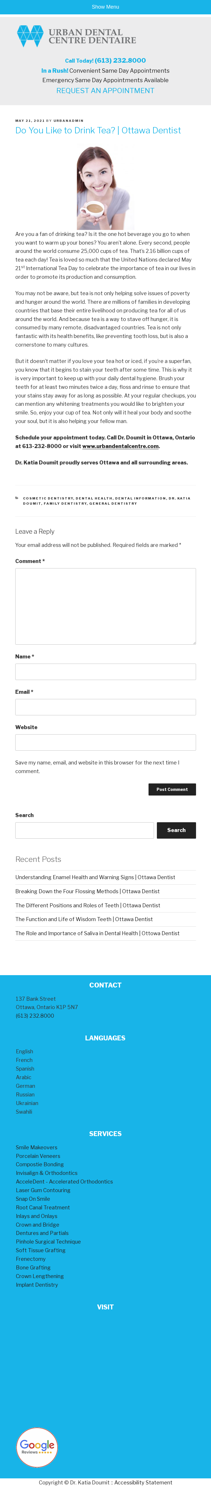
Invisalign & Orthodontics (46, 1173)
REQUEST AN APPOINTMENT (105, 90)
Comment (30, 561)
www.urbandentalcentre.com (120, 446)
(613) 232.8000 (120, 60)
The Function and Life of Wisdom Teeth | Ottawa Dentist (84, 919)
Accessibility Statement (143, 1483)
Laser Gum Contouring (43, 1190)
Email (24, 692)
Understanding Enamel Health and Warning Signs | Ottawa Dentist (95, 877)
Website (26, 727)
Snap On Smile (33, 1199)
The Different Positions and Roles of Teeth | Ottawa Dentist (87, 905)
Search (24, 815)
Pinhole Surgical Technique (48, 1242)
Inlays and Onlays (36, 1216)
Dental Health (94, 498)
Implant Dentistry (37, 1285)
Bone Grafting (33, 1268)
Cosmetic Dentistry (48, 498)
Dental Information (140, 498)
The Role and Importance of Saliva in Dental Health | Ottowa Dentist (97, 933)
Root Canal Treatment (43, 1207)
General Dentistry (113, 504)
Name (24, 657)
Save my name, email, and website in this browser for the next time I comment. (97, 767)
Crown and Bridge (37, 1225)
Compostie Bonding (40, 1164)
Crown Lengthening (40, 1276)
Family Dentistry (65, 504)
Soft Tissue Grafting (41, 1250)
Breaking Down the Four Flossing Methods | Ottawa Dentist (87, 891)
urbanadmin (69, 121)
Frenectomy (31, 1259)
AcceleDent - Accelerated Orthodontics (64, 1182)
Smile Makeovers (36, 1147)
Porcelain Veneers (38, 1156)
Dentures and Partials (42, 1233)
